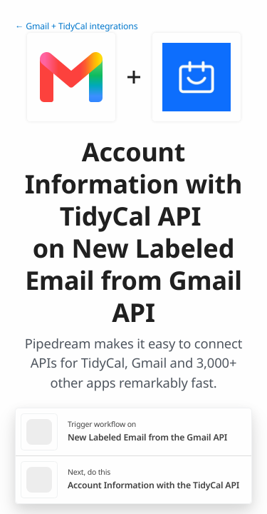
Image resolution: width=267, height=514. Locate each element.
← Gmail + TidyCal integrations (76, 26)
